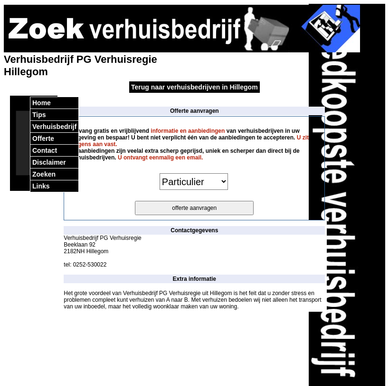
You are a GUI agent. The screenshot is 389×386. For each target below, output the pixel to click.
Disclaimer (49, 162)
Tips (39, 115)
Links (41, 186)
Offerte (43, 138)
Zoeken (44, 174)
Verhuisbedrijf (54, 126)
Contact (44, 150)
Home (41, 103)
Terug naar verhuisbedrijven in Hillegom (194, 87)
